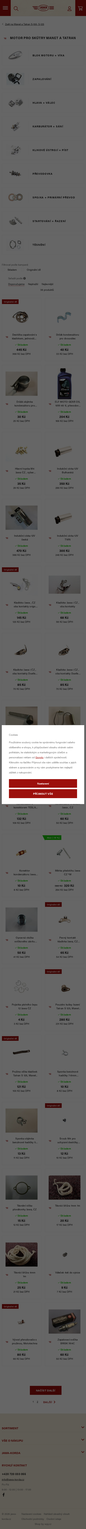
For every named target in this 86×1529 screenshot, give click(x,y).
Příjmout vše (43, 793)
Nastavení (43, 783)
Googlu (39, 757)
